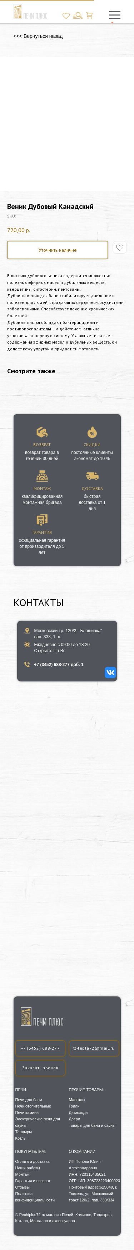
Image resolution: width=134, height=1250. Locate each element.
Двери (74, 1119)
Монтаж (22, 1174)
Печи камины (27, 1112)
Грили (74, 1106)
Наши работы (27, 1168)
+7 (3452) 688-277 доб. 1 (59, 664)
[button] (40, 1068)
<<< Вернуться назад (38, 36)
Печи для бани (28, 1100)
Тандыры (23, 1132)
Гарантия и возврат (33, 1181)
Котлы (20, 1138)
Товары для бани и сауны (92, 1125)
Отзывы (22, 1187)
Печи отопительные (33, 1106)
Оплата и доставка (32, 1161)
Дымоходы (79, 1112)
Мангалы (77, 1100)
